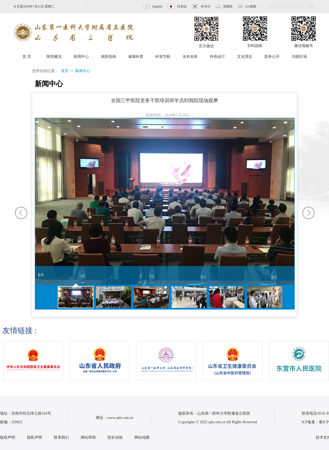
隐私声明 (34, 437)
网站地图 (142, 437)
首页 (65, 71)
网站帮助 (88, 437)
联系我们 (61, 437)
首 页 (26, 57)
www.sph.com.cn (120, 418)
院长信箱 (115, 437)
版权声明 (7, 437)
